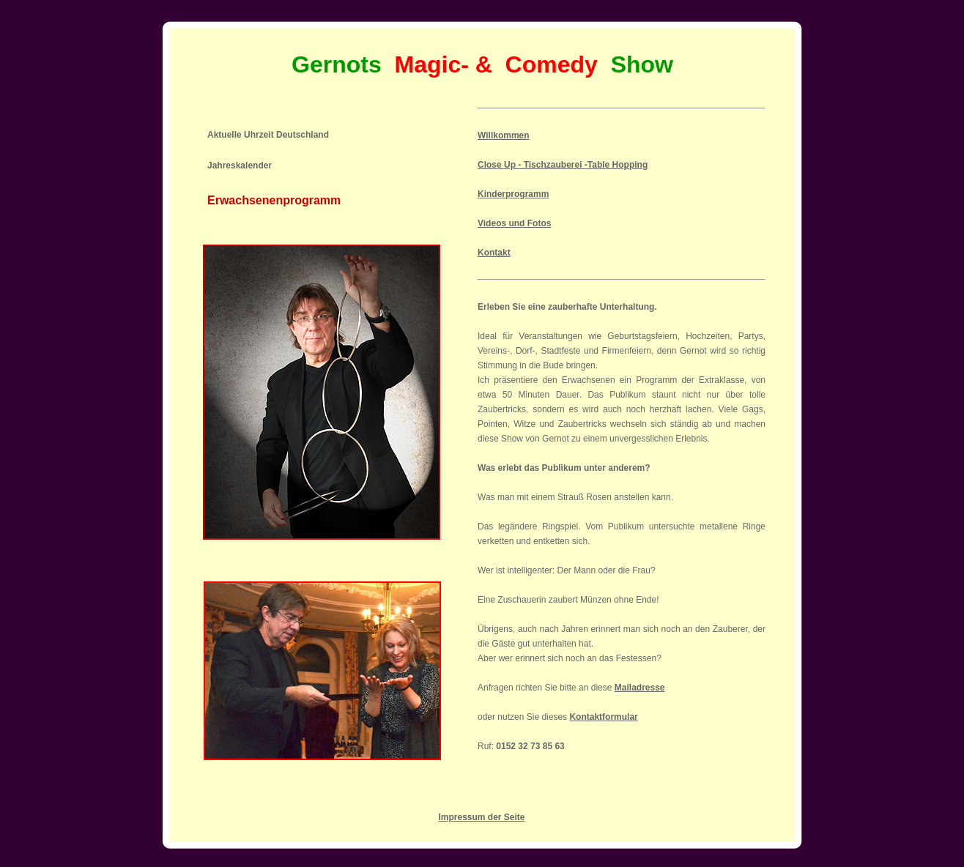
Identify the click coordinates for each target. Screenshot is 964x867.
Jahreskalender (239, 165)
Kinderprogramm (513, 194)
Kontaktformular (603, 717)
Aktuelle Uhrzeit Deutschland (268, 135)
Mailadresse (640, 687)
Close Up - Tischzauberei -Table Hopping (563, 165)
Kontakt (494, 253)
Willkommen (504, 135)
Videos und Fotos (514, 223)
